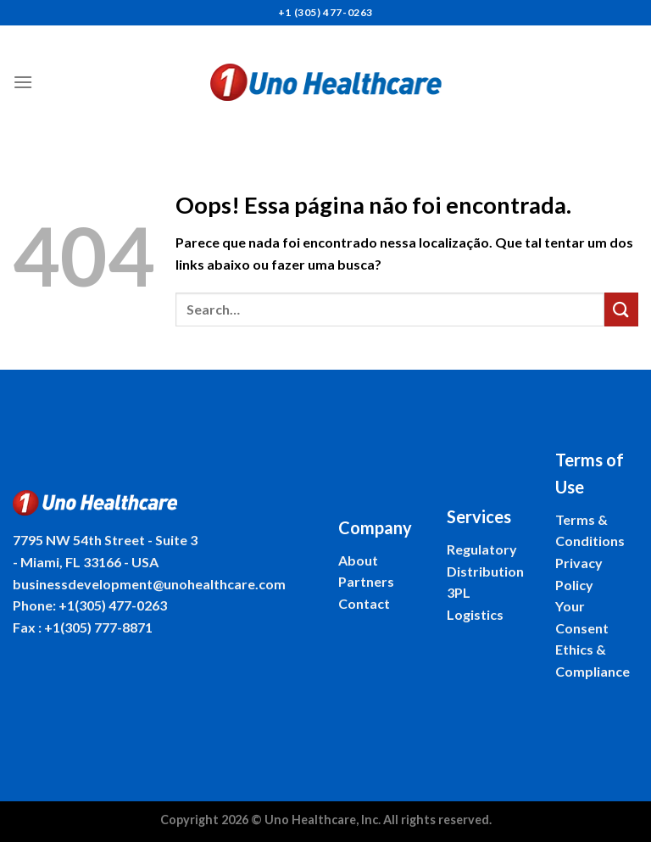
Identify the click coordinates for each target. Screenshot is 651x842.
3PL (458, 592)
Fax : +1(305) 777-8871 (83, 627)
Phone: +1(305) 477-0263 (90, 605)
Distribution (485, 571)
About (358, 560)
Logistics (475, 614)
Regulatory (482, 549)
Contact (364, 603)
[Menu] (23, 82)
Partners (366, 581)
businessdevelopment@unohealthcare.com (149, 584)
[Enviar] (621, 309)
